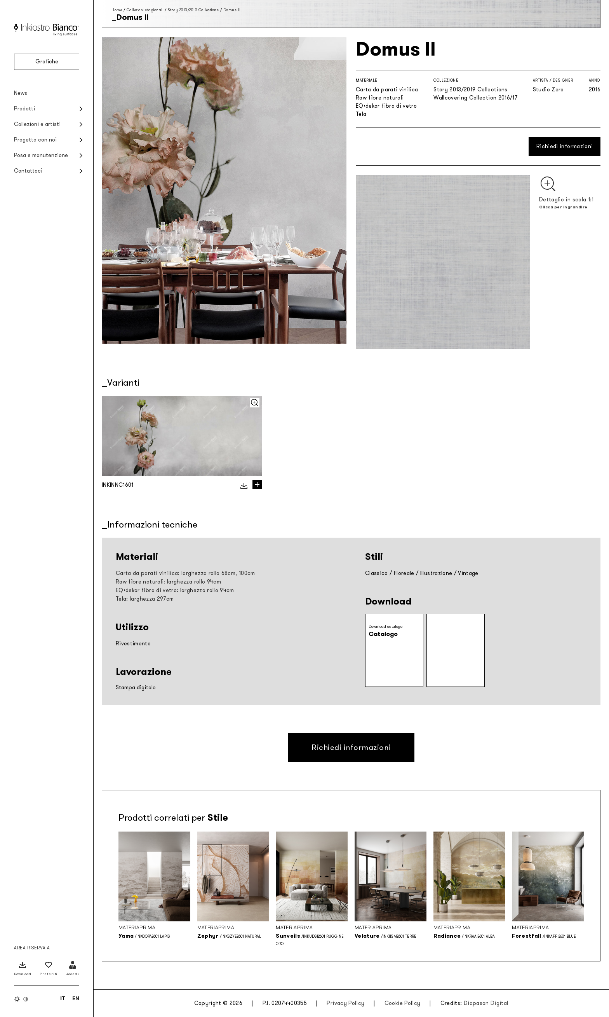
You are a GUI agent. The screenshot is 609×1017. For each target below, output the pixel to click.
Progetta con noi (35, 139)
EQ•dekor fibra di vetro (386, 106)
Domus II (232, 9)
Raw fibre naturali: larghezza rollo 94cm (168, 581)
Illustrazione (436, 573)
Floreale (404, 573)
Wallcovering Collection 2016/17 (475, 97)
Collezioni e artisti (37, 124)
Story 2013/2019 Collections (193, 9)
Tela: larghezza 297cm (145, 599)
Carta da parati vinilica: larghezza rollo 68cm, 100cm (185, 573)
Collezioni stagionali (145, 9)
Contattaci (28, 171)
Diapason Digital (486, 1003)
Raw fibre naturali (380, 97)
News (20, 93)
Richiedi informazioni (564, 146)
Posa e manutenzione (41, 155)
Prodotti (24, 108)
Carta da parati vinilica (387, 89)
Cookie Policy (403, 1003)
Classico (376, 573)
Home (116, 9)
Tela (361, 114)
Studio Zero (548, 89)
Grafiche (46, 61)
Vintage (468, 573)
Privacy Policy (345, 1003)
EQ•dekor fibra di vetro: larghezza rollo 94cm (175, 590)
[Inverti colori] (21, 999)
